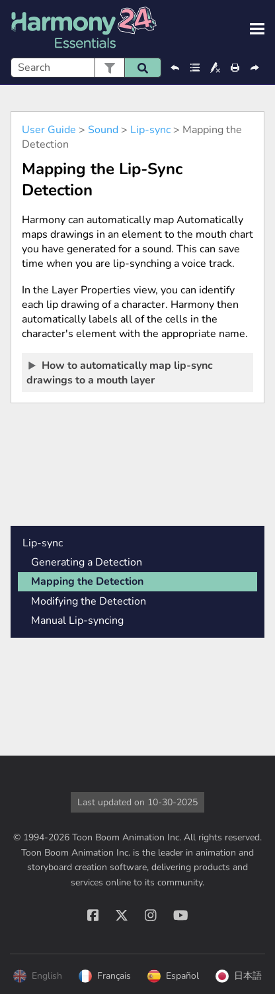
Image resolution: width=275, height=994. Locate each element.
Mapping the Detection (87, 581)
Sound (103, 130)
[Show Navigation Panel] (257, 29)
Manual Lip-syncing (77, 620)
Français (105, 976)
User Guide (49, 130)
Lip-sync (150, 130)
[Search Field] (86, 67)
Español (173, 976)
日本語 (239, 976)
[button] (109, 67)
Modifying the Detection (88, 601)
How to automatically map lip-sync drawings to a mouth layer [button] (119, 372)
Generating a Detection (86, 562)
